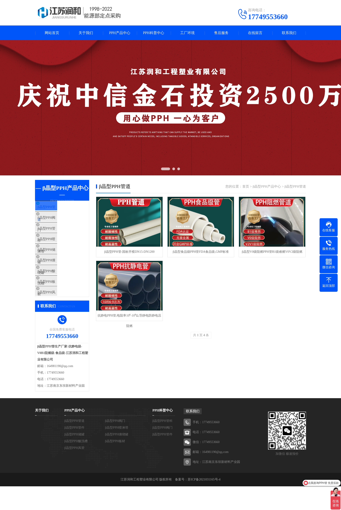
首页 (245, 186)
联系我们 (289, 33)
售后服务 (221, 33)
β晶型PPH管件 (56, 234)
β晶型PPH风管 (56, 314)
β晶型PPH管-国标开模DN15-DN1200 (129, 251)
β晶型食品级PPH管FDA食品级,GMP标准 (201, 251)
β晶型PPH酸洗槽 (58, 287)
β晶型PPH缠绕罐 (58, 274)
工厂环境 (187, 33)
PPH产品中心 (119, 33)
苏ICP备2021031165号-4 (204, 503)
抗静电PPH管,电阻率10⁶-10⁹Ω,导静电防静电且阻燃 (129, 317)
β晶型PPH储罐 (56, 260)
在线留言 (255, 33)
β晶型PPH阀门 (56, 221)
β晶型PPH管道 (56, 207)
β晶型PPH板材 (56, 300)
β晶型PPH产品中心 (267, 186)
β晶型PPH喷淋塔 (58, 247)
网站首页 (52, 33)
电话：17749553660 (206, 455)
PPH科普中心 (153, 33)
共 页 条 (201, 335)
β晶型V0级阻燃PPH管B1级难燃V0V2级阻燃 (272, 251)
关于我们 (86, 33)
